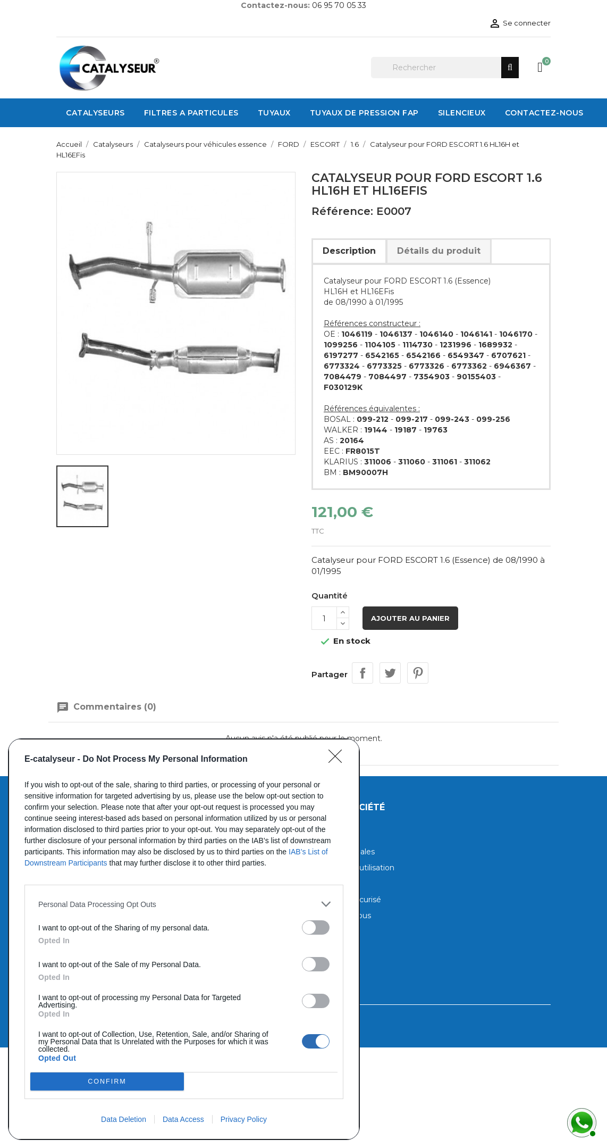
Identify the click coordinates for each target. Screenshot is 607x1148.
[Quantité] (324, 618)
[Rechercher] (445, 67)
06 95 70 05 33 (339, 5)
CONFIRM (107, 1082)
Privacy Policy (244, 1119)
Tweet (390, 673)
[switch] (316, 927)
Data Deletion (123, 1119)
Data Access (183, 1119)
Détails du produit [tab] (438, 251)
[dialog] (184, 939)
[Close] (338, 760)
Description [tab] (349, 251)
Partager (362, 673)
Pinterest (417, 673)
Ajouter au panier (410, 618)
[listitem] (184, 904)
